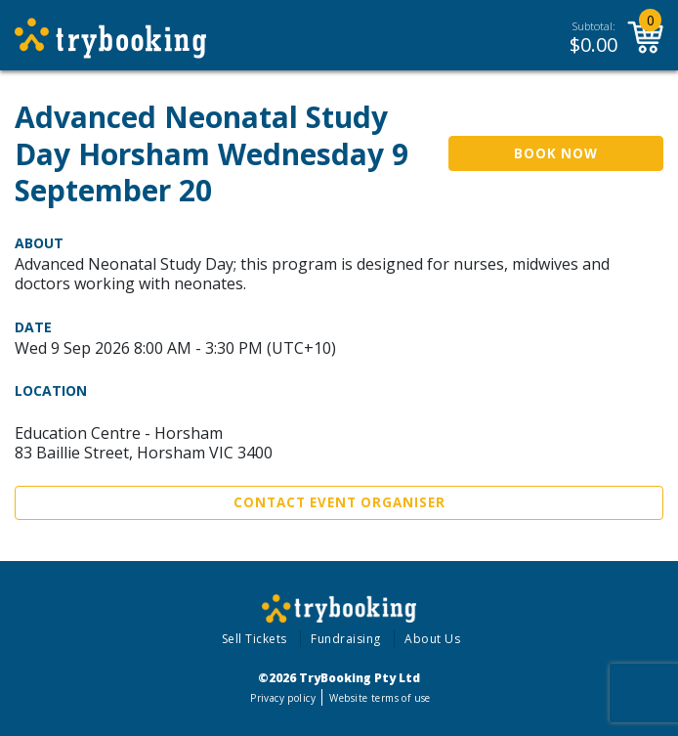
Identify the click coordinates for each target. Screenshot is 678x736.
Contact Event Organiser (339, 502)
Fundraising (346, 638)
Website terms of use (379, 698)
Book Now (556, 153)
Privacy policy (283, 698)
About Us (432, 638)
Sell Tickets (254, 638)
